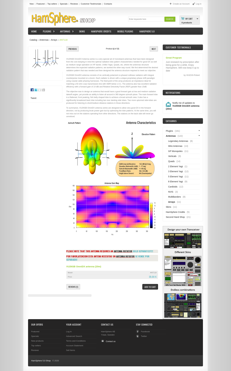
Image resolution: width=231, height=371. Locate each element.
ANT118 (63, 40)
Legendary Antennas (178, 141)
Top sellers (52, 4)
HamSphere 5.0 (147, 31)
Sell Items (70, 350)
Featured (40, 4)
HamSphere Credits (101, 31)
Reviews (74, 4)
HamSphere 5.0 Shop (41, 360)
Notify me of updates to (182, 106)
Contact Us (107, 324)
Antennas (65, 31)
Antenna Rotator (123, 251)
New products (37, 341)
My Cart (189, 18)
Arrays (54, 40)
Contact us (111, 341)
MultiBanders (174, 197)
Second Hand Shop (175, 217)
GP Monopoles (175, 151)
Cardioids (172, 186)
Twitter (144, 336)
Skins (82, 31)
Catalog (33, 40)
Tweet (33, 98)
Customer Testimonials (91, 4)
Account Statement (74, 345)
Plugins (47, 31)
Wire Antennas (175, 146)
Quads (171, 161)
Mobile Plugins (125, 31)
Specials (63, 4)
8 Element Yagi (175, 181)
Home (34, 31)
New (32, 4)
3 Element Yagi (175, 171)
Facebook (145, 331)
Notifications (173, 93)
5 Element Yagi (175, 176)
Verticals (172, 156)
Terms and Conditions (76, 341)
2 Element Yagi (175, 166)
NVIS (170, 192)
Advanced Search (74, 336)
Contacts (108, 4)
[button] (169, 19)
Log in (69, 331)
